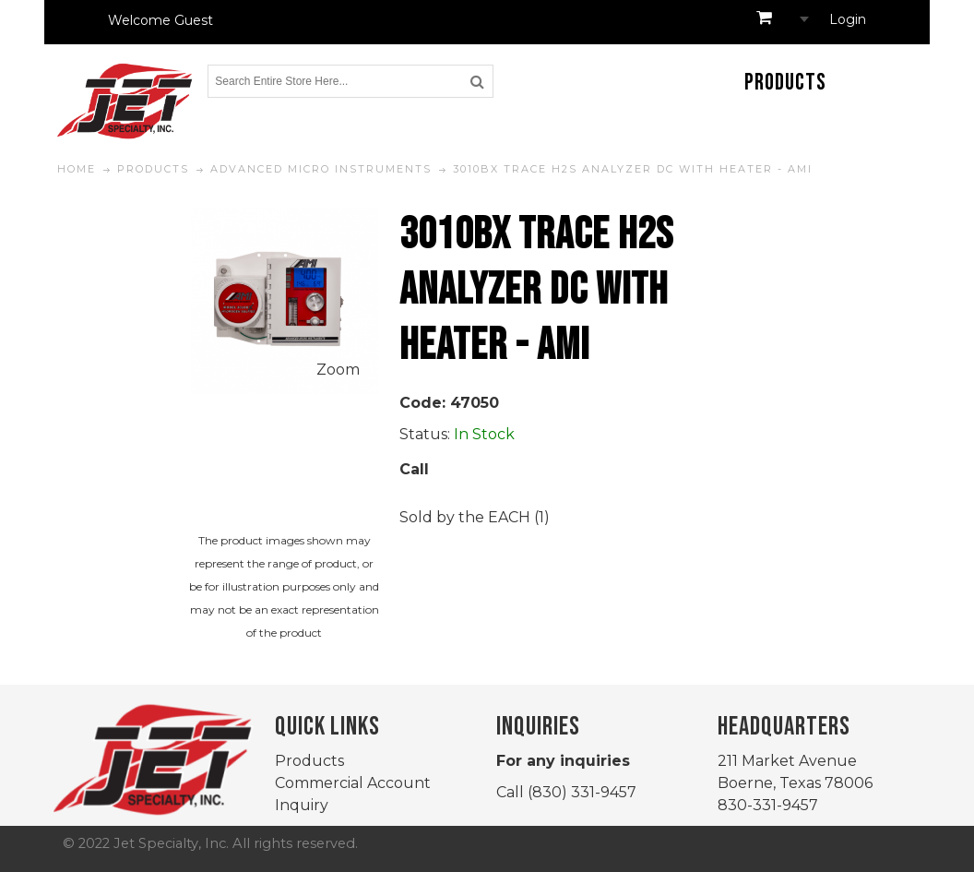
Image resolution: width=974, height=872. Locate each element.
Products (309, 761)
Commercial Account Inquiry (353, 794)
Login (847, 19)
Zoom (338, 369)
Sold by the (443, 517)
